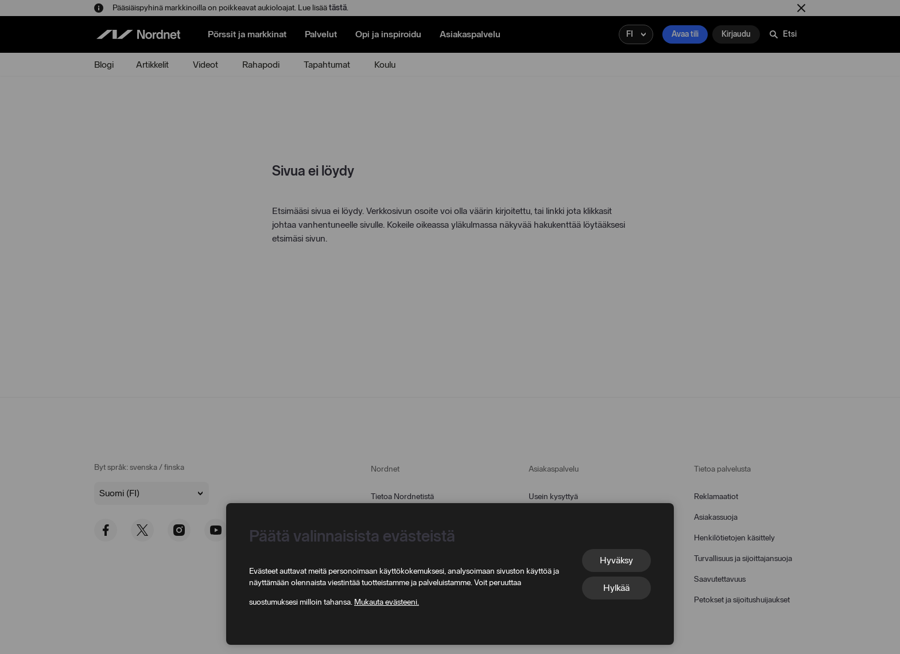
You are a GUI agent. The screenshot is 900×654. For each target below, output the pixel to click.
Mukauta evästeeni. (386, 602)
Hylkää (616, 587)
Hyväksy (616, 560)
